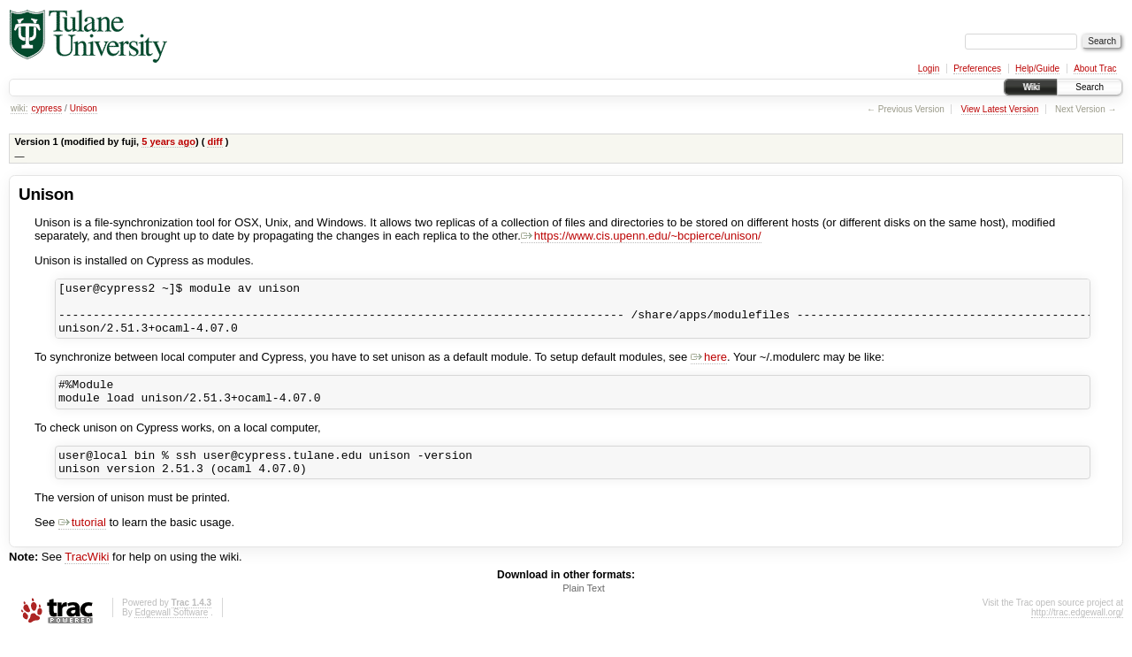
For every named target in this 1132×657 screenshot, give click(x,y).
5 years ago (168, 141)
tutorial (82, 543)
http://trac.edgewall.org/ (1077, 633)
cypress (46, 108)
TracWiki (87, 577)
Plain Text (583, 609)
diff (214, 141)
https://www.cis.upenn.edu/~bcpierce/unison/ (641, 235)
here (709, 367)
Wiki (1030, 87)
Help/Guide (1037, 68)
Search (1089, 87)
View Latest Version (1000, 109)
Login (928, 68)
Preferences (977, 68)
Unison (83, 108)
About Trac (1095, 68)
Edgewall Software (171, 633)
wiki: (19, 108)
